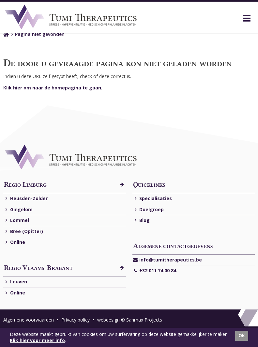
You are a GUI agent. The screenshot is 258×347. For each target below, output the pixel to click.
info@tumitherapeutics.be (167, 260)
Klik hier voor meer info (37, 340)
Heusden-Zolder (26, 198)
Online (14, 242)
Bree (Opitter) (23, 231)
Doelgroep (148, 209)
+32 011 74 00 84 (154, 270)
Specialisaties (152, 198)
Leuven (15, 281)
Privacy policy (76, 320)
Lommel (16, 220)
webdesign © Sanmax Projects (129, 320)
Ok (241, 335)
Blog (141, 220)
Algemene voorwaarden (29, 320)
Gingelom (18, 209)
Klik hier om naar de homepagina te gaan (52, 88)
